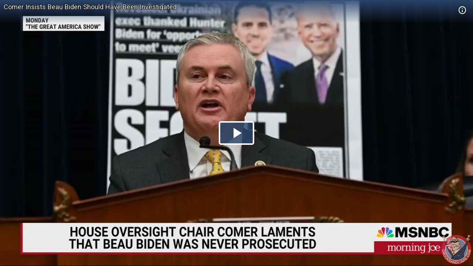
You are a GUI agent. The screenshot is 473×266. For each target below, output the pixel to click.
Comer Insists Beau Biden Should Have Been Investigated (90, 7)
